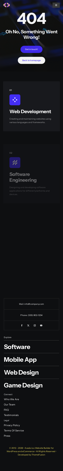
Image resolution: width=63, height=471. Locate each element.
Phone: (24, 315)
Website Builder (43, 448)
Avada (28, 448)
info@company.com (34, 304)
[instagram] (34, 325)
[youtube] (41, 325)
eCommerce (28, 451)
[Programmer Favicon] (6, 3)
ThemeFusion (38, 454)
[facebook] (21, 325)
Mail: (21, 304)
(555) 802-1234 (35, 315)
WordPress (12, 451)
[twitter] (28, 325)
